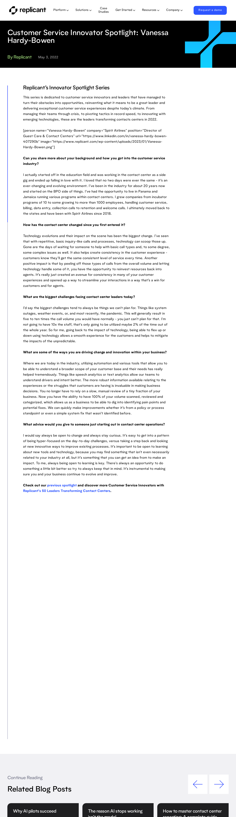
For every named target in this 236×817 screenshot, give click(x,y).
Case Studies (103, 10)
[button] (61, 10)
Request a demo (210, 10)
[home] (28, 10)
